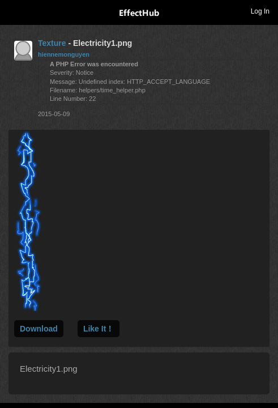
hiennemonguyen (63, 54)
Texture (52, 43)
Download (39, 328)
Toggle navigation (13, 11)
